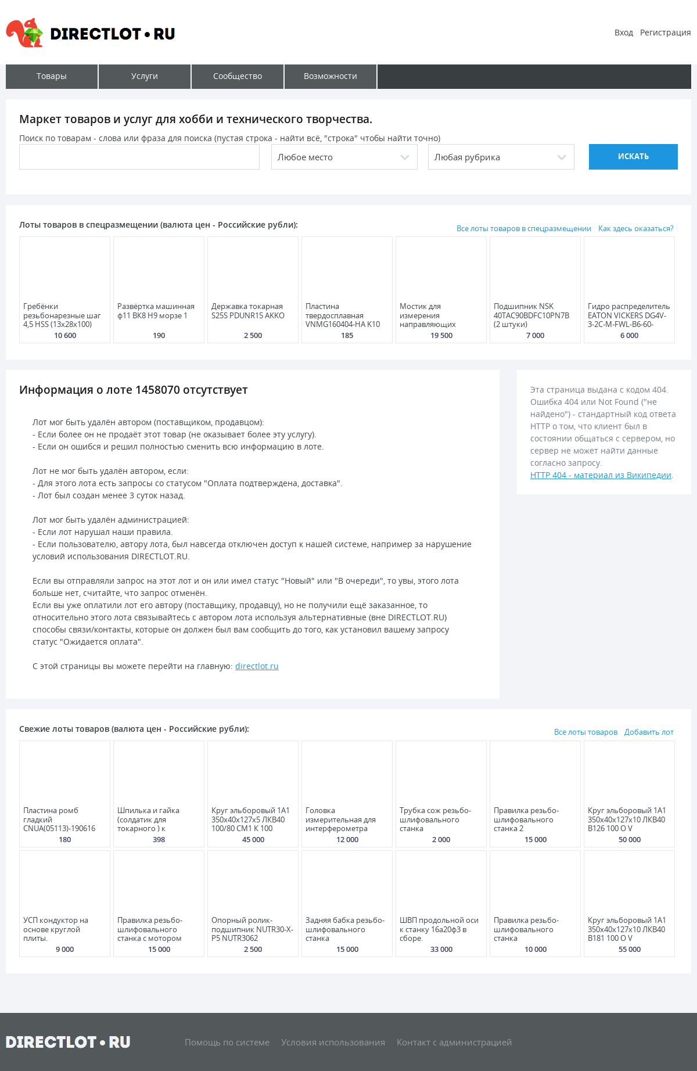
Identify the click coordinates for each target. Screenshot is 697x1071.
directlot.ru (257, 665)
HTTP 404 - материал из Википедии (600, 474)
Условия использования (333, 1042)
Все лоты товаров (585, 732)
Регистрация (665, 32)
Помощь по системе (227, 1042)
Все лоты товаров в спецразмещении (524, 228)
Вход (624, 32)
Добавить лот (649, 732)
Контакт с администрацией (454, 1042)
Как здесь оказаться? (636, 228)
